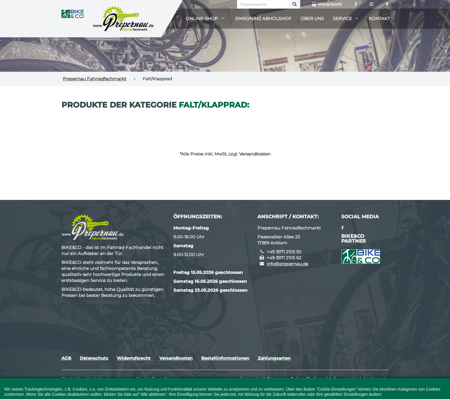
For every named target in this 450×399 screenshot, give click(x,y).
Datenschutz (94, 358)
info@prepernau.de (287, 263)
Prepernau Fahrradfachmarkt (94, 78)
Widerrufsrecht (134, 358)
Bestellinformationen (225, 358)
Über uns (312, 18)
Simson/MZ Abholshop (263, 18)
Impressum (119, 379)
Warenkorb (327, 4)
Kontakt (379, 18)
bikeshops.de (374, 379)
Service (342, 18)
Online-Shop (202, 18)
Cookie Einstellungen (158, 379)
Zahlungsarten (274, 358)
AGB (66, 358)
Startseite (71, 379)
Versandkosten (255, 154)
